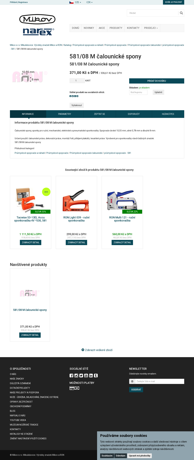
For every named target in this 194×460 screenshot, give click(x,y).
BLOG (12, 411)
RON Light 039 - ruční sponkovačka (76, 219)
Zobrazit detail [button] (30, 242)
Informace (28, 114)
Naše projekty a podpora (24, 392)
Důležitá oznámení (20, 383)
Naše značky (17, 379)
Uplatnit (158, 92)
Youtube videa (18, 420)
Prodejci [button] (151, 28)
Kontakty (133, 28)
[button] (75, 2)
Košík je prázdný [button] (173, 2)
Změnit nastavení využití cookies (28, 438)
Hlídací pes (168, 114)
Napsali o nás (17, 415)
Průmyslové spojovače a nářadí (88, 45)
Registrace (23, 2)
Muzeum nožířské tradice (24, 425)
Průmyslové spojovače (115, 45)
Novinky (89, 28)
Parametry (64, 114)
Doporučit (134, 114)
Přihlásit (13, 2)
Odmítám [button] (120, 455)
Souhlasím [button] (107, 455)
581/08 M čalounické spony (30, 309)
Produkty (116, 28)
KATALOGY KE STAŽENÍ (21, 434)
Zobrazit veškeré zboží (97, 350)
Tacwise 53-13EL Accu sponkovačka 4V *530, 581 (30, 219)
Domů (75, 28)
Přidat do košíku (156, 81)
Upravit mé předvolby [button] (139, 455)
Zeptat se (99, 114)
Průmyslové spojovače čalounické (144, 45)
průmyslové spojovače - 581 (117, 153)
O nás (13, 374)
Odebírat (136, 389)
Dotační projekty (20, 388)
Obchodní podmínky (20, 406)
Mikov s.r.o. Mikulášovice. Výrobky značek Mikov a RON (36, 45)
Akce (102, 28)
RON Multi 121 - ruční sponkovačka (122, 219)
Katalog (67, 45)
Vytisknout (77, 105)
